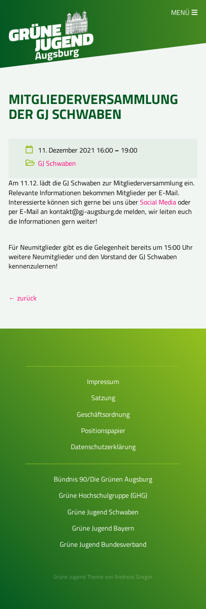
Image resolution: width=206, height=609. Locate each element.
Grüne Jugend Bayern (103, 528)
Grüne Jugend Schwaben (103, 512)
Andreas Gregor (134, 576)
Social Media (158, 202)
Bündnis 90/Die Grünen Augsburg (103, 479)
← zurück (23, 298)
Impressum (103, 381)
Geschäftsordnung (103, 414)
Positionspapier (103, 430)
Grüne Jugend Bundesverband (103, 544)
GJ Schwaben (57, 163)
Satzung (103, 398)
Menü (180, 12)
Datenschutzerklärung (103, 447)
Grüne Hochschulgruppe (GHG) (103, 495)
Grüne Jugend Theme (78, 576)
